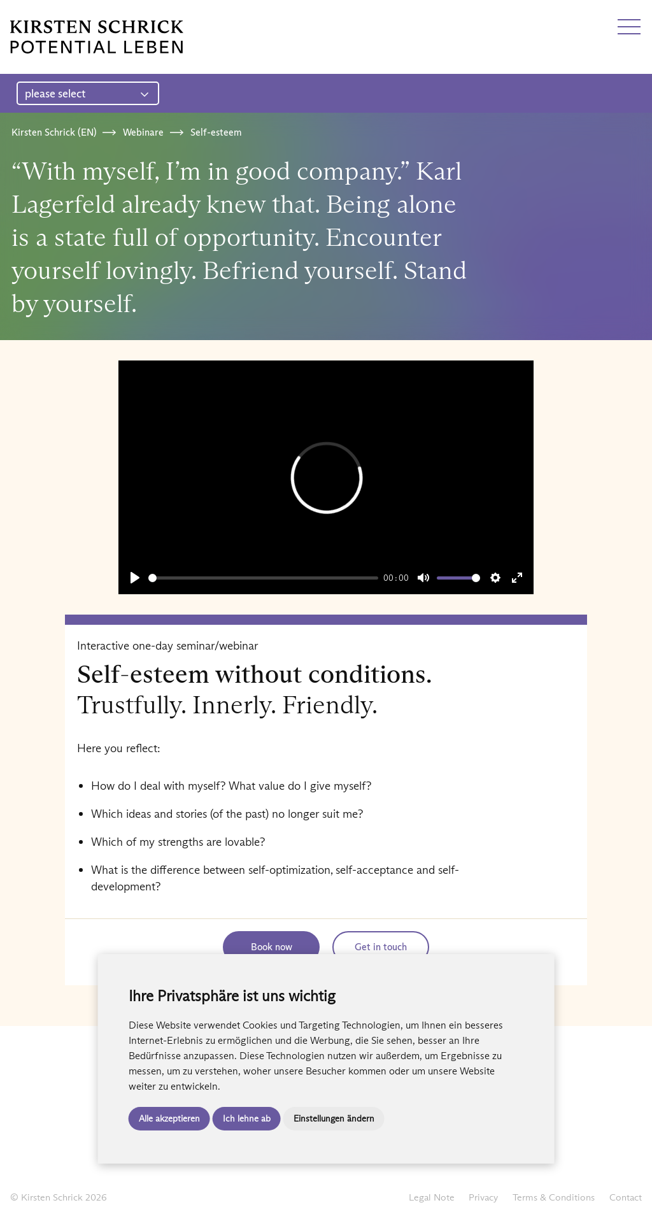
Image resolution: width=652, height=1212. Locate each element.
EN (40, 14)
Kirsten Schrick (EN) (53, 132)
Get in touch (381, 947)
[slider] (263, 578)
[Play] (135, 577)
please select (87, 94)
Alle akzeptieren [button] (169, 1118)
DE (17, 14)
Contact (625, 1197)
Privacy (483, 1197)
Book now (271, 947)
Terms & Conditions (554, 1197)
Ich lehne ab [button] (247, 1118)
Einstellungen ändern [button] (334, 1118)
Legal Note (432, 1197)
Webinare (143, 132)
